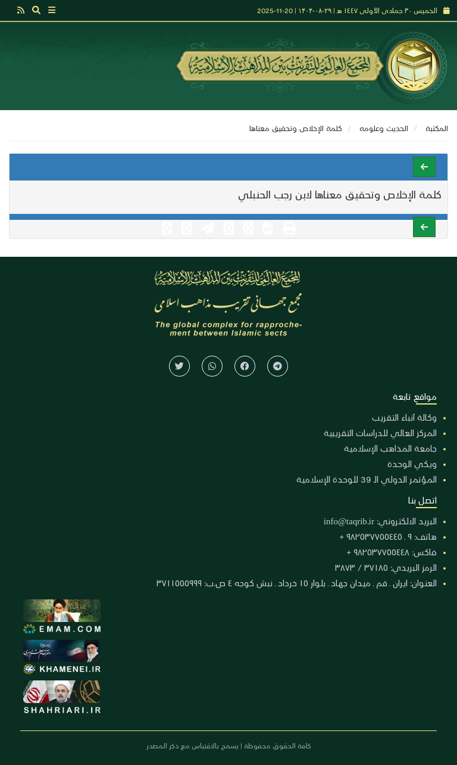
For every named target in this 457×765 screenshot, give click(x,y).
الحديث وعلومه (383, 127)
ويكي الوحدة (412, 463)
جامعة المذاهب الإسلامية (390, 448)
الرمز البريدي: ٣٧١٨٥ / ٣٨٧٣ (386, 567)
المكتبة (436, 127)
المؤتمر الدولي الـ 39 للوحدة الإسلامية (366, 479)
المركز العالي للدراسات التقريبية (380, 432)
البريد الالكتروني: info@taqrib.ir (380, 520)
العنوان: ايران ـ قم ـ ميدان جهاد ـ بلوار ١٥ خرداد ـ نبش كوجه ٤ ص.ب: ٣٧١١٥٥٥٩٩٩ (296, 582)
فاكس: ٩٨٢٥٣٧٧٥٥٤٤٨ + (391, 551)
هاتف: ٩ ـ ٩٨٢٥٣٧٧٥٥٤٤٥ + (388, 536)
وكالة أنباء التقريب (404, 417)
